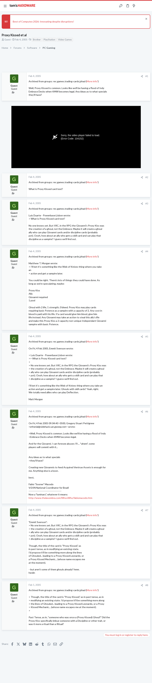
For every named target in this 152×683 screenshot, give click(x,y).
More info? (92, 81)
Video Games (65, 39)
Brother (37, 39)
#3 (146, 203)
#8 (146, 585)
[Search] (147, 6)
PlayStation (49, 39)
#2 (146, 177)
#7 (146, 510)
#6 (146, 411)
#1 (146, 76)
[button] (5, 6)
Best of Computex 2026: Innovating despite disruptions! (43, 21)
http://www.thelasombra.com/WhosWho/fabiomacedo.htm (60, 497)
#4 (146, 251)
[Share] (142, 76)
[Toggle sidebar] (140, 6)
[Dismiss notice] (145, 19)
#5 (146, 336)
